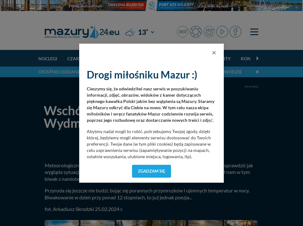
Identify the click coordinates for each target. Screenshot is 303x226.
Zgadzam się (151, 171)
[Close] (214, 52)
